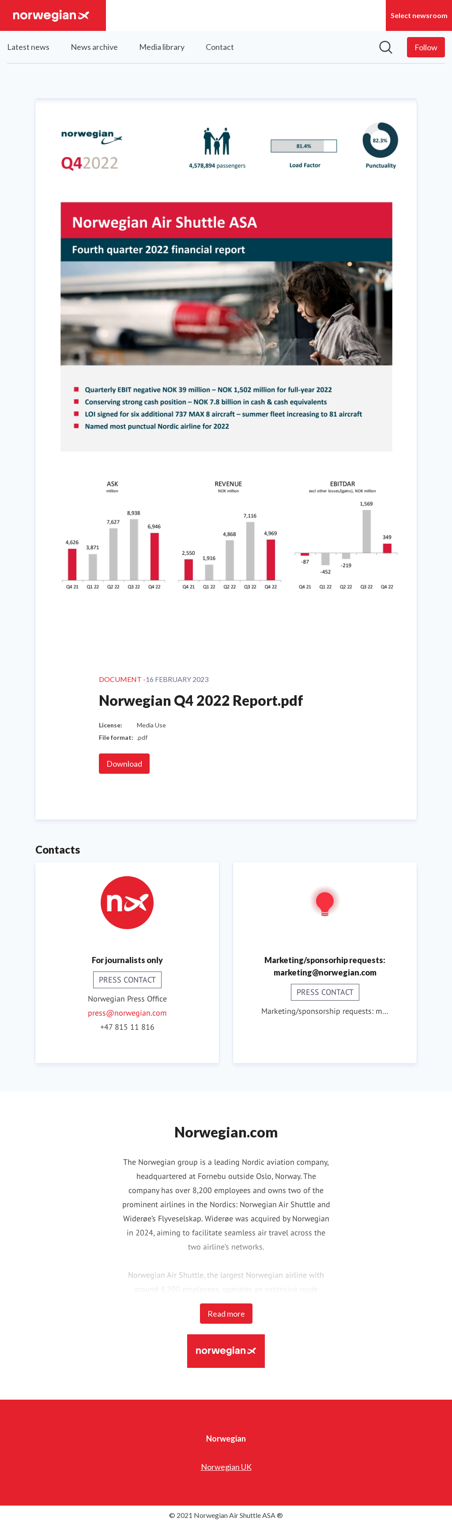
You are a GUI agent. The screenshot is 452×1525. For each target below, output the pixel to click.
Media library (162, 47)
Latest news (28, 47)
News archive (94, 47)
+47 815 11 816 (127, 1027)
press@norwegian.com (127, 1013)
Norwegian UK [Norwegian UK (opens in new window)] (226, 1467)
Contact (220, 47)
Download (124, 763)
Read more (226, 1313)
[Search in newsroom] (386, 47)
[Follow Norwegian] (426, 47)
